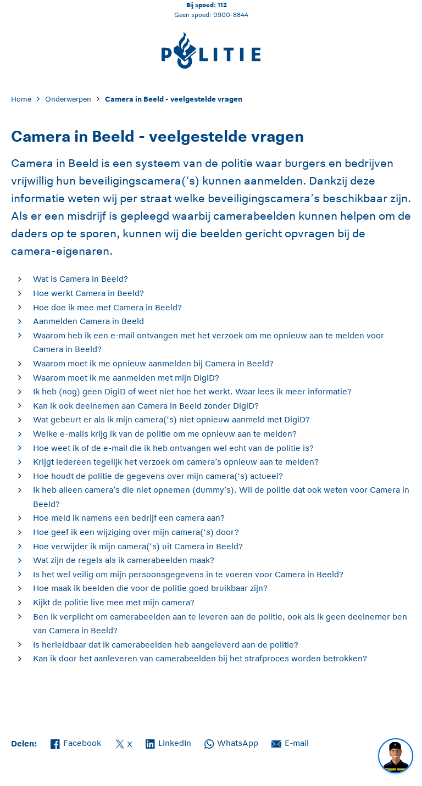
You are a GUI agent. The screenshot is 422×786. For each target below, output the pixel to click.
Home (21, 99)
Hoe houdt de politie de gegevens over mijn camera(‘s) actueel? (158, 476)
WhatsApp (231, 742)
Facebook (76, 742)
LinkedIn (168, 742)
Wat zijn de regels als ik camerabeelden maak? (123, 560)
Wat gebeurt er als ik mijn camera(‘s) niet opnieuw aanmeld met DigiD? (171, 419)
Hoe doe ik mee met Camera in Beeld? (107, 307)
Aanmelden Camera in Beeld (88, 321)
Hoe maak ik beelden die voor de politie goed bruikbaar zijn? (150, 588)
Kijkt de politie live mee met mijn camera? (114, 602)
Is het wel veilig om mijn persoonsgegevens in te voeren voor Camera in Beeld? (188, 574)
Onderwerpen (68, 99)
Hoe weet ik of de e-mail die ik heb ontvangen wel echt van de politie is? (173, 448)
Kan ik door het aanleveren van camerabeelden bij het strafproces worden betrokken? (200, 658)
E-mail (290, 742)
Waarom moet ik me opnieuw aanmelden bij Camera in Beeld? (153, 363)
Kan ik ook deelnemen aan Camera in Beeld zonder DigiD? (146, 405)
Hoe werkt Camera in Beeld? (88, 293)
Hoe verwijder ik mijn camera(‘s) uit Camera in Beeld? (138, 546)
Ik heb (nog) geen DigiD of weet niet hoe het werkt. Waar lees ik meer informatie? (192, 391)
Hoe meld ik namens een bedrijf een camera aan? (129, 517)
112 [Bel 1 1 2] (222, 5)
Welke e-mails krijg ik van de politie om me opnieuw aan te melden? (165, 433)
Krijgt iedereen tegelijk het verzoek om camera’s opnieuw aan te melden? (176, 461)
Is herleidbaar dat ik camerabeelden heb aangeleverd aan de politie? (165, 644)
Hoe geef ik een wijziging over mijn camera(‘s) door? (136, 532)
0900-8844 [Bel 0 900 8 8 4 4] (230, 14)
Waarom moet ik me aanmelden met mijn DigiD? (126, 377)
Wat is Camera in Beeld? (80, 279)
